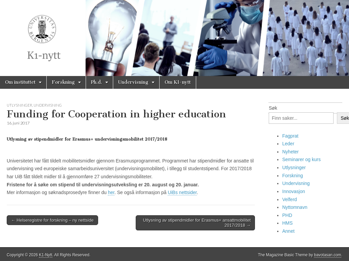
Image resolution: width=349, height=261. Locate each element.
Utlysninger (19, 105)
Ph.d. (96, 82)
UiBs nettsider (182, 192)
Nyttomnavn (294, 207)
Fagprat (290, 136)
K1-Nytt (45, 255)
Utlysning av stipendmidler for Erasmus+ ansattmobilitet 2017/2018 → (197, 223)
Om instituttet (20, 82)
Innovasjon (293, 191)
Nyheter (290, 151)
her (111, 192)
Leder (288, 143)
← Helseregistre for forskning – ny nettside (52, 220)
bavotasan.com (327, 255)
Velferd (289, 199)
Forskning (63, 82)
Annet (288, 231)
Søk (273, 108)
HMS (287, 223)
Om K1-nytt (178, 82)
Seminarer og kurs (301, 159)
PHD (287, 215)
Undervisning (133, 82)
